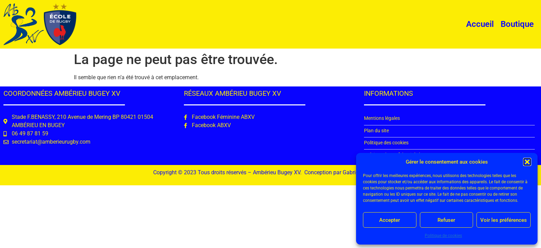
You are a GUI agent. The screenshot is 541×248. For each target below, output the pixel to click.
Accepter (389, 220)
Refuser (446, 220)
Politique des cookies (386, 143)
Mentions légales (382, 118)
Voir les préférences (503, 220)
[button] (527, 161)
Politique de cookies (443, 235)
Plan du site (376, 131)
